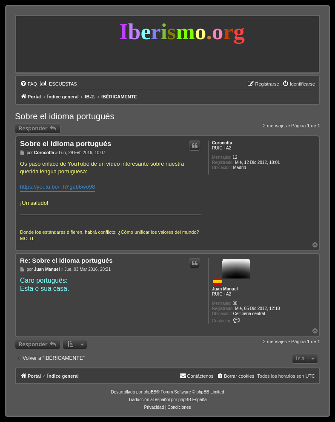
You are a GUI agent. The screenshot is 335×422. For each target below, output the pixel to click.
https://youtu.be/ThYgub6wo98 (57, 187)
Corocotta (222, 143)
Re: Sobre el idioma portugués (66, 260)
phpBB (149, 392)
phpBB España (192, 399)
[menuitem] (28, 84)
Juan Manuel (225, 289)
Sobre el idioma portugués (64, 116)
